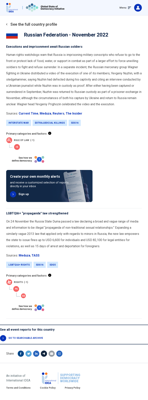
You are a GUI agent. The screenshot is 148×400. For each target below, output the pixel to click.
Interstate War (18, 122)
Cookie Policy (48, 387)
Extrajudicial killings (50, 122)
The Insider (74, 113)
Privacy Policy (72, 387)
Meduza (45, 113)
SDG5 (53, 264)
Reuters (58, 113)
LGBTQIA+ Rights (19, 264)
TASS (36, 255)
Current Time (28, 113)
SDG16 (74, 122)
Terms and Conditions (18, 387)
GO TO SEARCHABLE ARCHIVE (25, 338)
